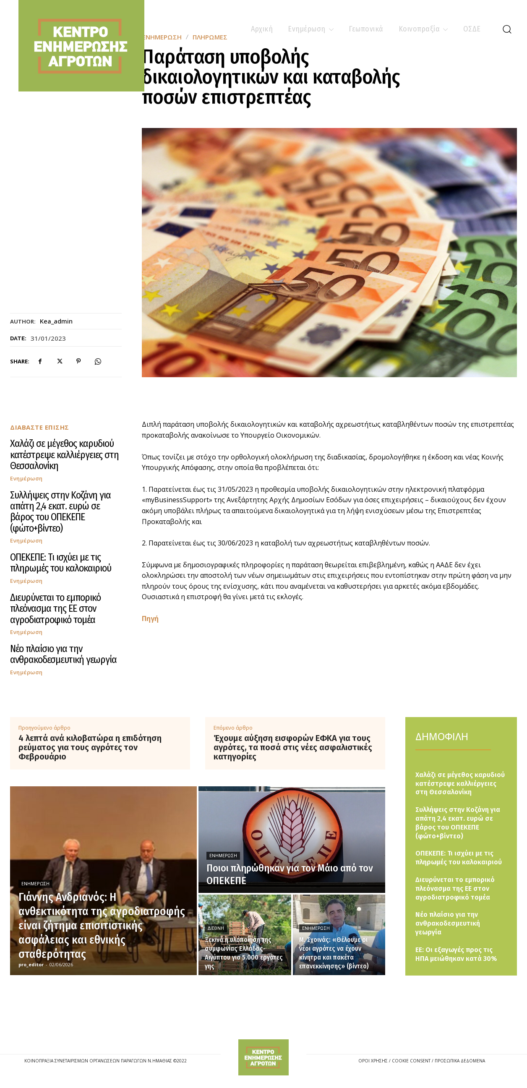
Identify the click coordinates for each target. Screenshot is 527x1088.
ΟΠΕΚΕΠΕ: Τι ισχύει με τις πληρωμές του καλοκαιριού (60, 562)
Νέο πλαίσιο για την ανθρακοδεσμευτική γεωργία (63, 654)
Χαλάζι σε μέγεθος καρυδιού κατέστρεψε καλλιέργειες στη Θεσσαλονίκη (64, 455)
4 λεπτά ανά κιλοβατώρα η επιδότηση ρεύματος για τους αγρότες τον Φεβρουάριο (90, 747)
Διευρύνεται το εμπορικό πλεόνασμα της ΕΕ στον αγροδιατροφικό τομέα (55, 609)
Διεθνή (216, 928)
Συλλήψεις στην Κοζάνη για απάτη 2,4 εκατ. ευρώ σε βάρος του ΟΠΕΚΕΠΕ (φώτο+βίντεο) (60, 511)
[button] (507, 29)
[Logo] (263, 1057)
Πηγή (150, 618)
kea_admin (56, 321)
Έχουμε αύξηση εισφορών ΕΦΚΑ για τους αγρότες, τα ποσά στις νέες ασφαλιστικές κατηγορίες (293, 747)
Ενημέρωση (26, 478)
